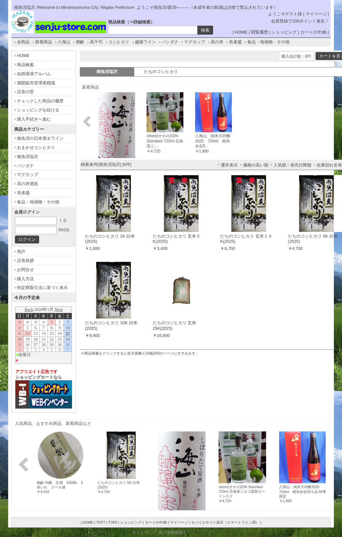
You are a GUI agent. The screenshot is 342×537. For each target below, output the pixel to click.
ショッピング (284, 32)
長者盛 (235, 41)
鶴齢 (80, 41)
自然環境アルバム (34, 73)
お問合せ (25, 269)
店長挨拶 (25, 260)
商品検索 (25, 64)
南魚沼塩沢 (27, 156)
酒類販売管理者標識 (36, 82)
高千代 (96, 41)
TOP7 (100, 522)
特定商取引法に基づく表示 (42, 287)
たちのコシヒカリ (161, 71)
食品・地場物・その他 (268, 41)
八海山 (64, 41)
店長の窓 (25, 91)
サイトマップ (144, 532)
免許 (21, 251)
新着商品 (43, 41)
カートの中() (313, 32)
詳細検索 (142, 22)
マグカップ (194, 41)
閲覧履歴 (259, 32)
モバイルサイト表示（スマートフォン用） (225, 522)
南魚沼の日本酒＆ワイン (40, 138)
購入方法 (25, 278)
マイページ (316, 13)
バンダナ (170, 41)
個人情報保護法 (172, 532)
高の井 (217, 41)
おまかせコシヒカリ (36, 147)
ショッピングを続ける (38, 110)
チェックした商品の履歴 (40, 100)
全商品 (23, 41)
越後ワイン (145, 41)
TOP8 (112, 522)
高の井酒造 (27, 183)
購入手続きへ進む (34, 119)
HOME (241, 32)
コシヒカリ (118, 41)
